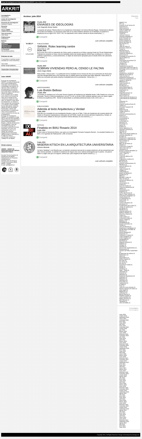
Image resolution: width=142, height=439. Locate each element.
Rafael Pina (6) (123, 109)
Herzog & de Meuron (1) (126, 180)
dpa (36, 2)
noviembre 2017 (124, 359)
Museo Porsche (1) (124, 39)
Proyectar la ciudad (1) (125, 264)
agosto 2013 (123, 423)
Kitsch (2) (122, 256)
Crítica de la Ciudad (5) (126, 146)
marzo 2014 (122, 417)
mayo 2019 (122, 338)
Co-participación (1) (125, 198)
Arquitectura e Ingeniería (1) (127, 138)
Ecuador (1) (122, 136)
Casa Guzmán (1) (124, 76)
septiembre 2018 (124, 348)
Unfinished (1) (123, 293)
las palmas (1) (123, 208)
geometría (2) (123, 160)
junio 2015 (122, 396)
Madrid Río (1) (123, 291)
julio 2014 (122, 411)
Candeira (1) (123, 63)
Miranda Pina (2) (124, 50)
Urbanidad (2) (123, 271)
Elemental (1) (123, 240)
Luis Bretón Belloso (49, 90)
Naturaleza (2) (123, 280)
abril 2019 (122, 340)
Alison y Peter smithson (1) (127, 194)
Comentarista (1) (124, 118)
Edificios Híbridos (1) (125, 212)
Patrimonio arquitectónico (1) (127, 78)
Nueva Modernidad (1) (125, 87)
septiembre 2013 (124, 421)
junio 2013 (122, 425)
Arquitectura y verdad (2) (126, 73)
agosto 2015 (123, 393)
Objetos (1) (122, 188)
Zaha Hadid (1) (123, 290)
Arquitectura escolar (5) (126, 66)
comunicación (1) (124, 183)
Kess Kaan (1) (123, 281)
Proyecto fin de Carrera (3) (127, 25)
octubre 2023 (123, 316)
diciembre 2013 (123, 420)
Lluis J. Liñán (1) (124, 153)
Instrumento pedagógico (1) (127, 195)
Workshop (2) (123, 269)
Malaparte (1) (123, 278)
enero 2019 (122, 342)
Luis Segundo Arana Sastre (47, 27)
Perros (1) (122, 102)
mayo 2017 (122, 365)
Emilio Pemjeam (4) (125, 38)
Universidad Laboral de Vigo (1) (128, 67)
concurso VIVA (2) (124, 35)
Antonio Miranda (43, 147)
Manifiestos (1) (123, 209)
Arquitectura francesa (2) (126, 77)
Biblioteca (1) (123, 221)
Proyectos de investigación (9, 23)
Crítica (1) (122, 91)
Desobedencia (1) (124, 190)
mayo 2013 (122, 427)
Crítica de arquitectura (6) (126, 187)
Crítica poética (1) (124, 217)
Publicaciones (5, 38)
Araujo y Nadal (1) (124, 219)
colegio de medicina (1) (126, 207)
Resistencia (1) (123, 32)
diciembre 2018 (123, 344)
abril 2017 (122, 366)
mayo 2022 (122, 323)
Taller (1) (121, 45)
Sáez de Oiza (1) (124, 178)
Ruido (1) (122, 108)
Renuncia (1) (123, 84)
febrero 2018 (123, 355)
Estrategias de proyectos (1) (127, 56)
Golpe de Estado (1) (125, 29)
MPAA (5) (122, 59)
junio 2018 (122, 349)
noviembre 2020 (124, 327)
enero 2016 (122, 386)
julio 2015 (122, 394)
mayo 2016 (122, 380)
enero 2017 (122, 371)
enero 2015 (122, 403)
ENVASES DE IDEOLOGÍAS (55, 24)
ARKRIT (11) (123, 22)
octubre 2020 (123, 328)
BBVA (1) (122, 176)
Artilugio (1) (122, 245)
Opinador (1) (123, 131)
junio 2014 (122, 413)
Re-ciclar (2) (122, 260)
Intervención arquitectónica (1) (128, 247)
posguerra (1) (123, 191)
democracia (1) (123, 55)
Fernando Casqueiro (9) (126, 107)
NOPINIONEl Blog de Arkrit (6, 46)
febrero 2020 (123, 331)
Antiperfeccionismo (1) (125, 93)
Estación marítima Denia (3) (127, 104)
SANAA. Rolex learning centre (56, 46)
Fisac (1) (121, 286)
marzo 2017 (122, 368)
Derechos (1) (123, 122)
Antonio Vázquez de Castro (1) (128, 288)
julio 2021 (122, 324)
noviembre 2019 (124, 335)
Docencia (4, 27)
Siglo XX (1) (122, 132)
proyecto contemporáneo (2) (127, 163)
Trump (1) (122, 49)
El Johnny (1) (123, 64)
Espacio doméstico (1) (125, 224)
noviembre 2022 (124, 320)
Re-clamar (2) (123, 262)
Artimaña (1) (123, 246)
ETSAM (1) (122, 284)
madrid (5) (122, 33)
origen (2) (122, 157)
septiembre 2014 (124, 409)
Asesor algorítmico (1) (125, 128)
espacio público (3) (124, 31)
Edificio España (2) (124, 259)
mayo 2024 (122, 314)
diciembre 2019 (123, 334)
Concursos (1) (123, 116)
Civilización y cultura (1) (126, 235)
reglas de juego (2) (124, 169)
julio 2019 (122, 337)
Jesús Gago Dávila (44, 71)
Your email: (4, 63)
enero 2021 (122, 325)
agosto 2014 (123, 410)
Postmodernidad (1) (125, 152)
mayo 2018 (122, 351)
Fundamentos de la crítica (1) (127, 205)
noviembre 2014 (124, 406)
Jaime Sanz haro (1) (125, 147)
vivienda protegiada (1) (125, 36)
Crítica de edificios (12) (126, 156)
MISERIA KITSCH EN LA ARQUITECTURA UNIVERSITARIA (75, 144)
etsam (40, 2)
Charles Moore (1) (124, 197)
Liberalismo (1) (123, 149)
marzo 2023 (122, 318)
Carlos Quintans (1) (124, 297)
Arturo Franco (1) (124, 95)
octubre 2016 (123, 375)
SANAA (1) (122, 145)
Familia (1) (122, 225)
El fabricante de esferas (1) (127, 253)
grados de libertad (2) (125, 173)
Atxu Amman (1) (124, 43)
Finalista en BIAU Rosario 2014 (57, 127)
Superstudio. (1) (124, 200)
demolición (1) (123, 204)
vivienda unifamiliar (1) (125, 135)
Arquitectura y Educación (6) (127, 139)
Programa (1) (123, 119)
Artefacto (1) (123, 243)
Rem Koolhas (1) (124, 140)
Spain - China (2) (124, 270)
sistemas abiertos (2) (125, 166)
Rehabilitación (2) (124, 222)
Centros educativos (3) (125, 202)
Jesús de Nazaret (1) (125, 226)
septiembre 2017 (124, 362)
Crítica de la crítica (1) (125, 218)
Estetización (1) (123, 90)
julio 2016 (122, 378)
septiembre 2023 (124, 317)
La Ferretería (7, 50)
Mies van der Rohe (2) (125, 143)
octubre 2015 (123, 390)
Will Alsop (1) (123, 164)
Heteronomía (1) (124, 28)
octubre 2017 (123, 361)
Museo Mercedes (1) (125, 42)
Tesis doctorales (6, 34)
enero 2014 (122, 418)
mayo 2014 (122, 414)
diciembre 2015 (123, 387)
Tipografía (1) (123, 301)
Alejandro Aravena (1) (125, 242)
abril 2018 (122, 352)
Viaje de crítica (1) (124, 46)
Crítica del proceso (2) (125, 193)
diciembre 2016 (123, 372)
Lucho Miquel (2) (124, 62)
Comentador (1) (123, 121)
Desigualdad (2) (124, 239)
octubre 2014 (123, 407)
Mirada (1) (122, 266)
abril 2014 (122, 416)
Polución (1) (122, 273)
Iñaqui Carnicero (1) (125, 298)
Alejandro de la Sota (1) (126, 74)
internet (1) (122, 181)
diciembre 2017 (123, 358)
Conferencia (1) (123, 283)
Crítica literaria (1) (124, 94)
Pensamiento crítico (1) (126, 88)
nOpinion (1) (123, 142)
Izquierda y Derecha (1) (126, 129)
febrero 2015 (123, 401)
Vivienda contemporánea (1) (127, 114)
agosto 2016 (123, 376)
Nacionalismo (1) (124, 257)
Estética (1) (122, 126)
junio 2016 (122, 379)
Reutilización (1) (124, 86)
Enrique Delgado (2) (125, 40)
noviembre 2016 (124, 373)
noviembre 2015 (124, 389)
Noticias (3, 41)
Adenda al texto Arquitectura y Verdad (61, 109)
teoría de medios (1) (125, 186)
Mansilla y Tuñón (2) (125, 177)
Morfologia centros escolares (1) (128, 69)
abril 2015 (122, 399)
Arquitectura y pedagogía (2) (127, 228)
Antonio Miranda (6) (125, 232)
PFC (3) (121, 24)
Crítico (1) (122, 112)
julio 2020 (122, 330)
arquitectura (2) (123, 174)
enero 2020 (122, 332)
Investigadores (6, 16)
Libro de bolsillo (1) (124, 302)
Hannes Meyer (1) (124, 57)
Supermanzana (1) (124, 83)
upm (44, 2)
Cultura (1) (122, 215)
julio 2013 (122, 424)
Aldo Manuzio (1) (124, 300)
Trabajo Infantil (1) (124, 111)
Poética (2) (122, 184)
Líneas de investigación (8, 19)
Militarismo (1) (123, 81)
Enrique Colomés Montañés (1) (128, 150)
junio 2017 (122, 363)
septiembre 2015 (124, 392)
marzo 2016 (122, 383)
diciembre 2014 (123, 404)
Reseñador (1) (123, 124)
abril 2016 (122, 382)
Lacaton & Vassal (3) (125, 80)
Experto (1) (122, 115)
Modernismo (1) (123, 255)
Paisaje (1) (122, 267)
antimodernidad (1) (124, 52)
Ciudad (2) (122, 70)
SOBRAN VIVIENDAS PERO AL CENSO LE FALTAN (70, 68)
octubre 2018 (123, 347)
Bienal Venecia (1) (124, 294)
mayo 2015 (122, 397)
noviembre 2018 (124, 345)
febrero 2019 (123, 341)
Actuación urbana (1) (125, 47)
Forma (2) (122, 155)
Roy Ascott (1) (123, 162)
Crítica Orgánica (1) (125, 238)
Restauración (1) (124, 249)
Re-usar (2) (122, 263)
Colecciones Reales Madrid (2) (128, 133)
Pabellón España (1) (125, 295)
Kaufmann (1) (123, 277)
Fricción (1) (122, 201)
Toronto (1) (122, 167)
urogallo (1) (122, 170)
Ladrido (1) (122, 105)
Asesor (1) (122, 125)
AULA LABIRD (7, 30)
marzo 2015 (122, 400)
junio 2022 (122, 321)
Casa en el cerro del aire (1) (127, 287)
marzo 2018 (122, 354)
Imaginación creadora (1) (126, 159)
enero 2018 (122, 356)
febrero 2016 (123, 385)
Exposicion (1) (123, 233)
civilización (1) (123, 101)
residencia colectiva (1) (126, 53)
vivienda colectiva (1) (125, 211)
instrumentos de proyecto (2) (127, 60)
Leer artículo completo (104, 41)
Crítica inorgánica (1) (125, 236)
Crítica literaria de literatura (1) (128, 97)
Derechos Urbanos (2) (125, 214)
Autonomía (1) (123, 26)
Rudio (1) (122, 71)
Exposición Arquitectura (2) (127, 276)
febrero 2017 (123, 369)
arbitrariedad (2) (124, 171)
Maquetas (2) (123, 274)
